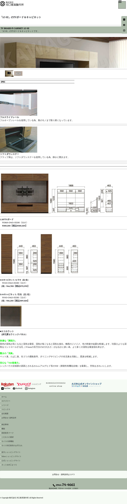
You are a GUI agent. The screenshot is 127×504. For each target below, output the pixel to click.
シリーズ (4, 405)
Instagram (30, 388)
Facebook (17, 388)
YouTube (5, 388)
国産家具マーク (7, 433)
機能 (3, 429)
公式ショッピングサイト (11, 461)
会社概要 (4, 414)
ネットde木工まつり (9, 465)
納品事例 (4, 424)
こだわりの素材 (7, 437)
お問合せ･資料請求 (8, 418)
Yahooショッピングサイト (11, 456)
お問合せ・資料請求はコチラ (63, 474)
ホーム (4, 397)
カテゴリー (5, 401)
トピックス (5, 409)
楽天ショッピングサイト (11, 452)
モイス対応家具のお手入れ (11, 445)
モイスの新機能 (7, 441)
